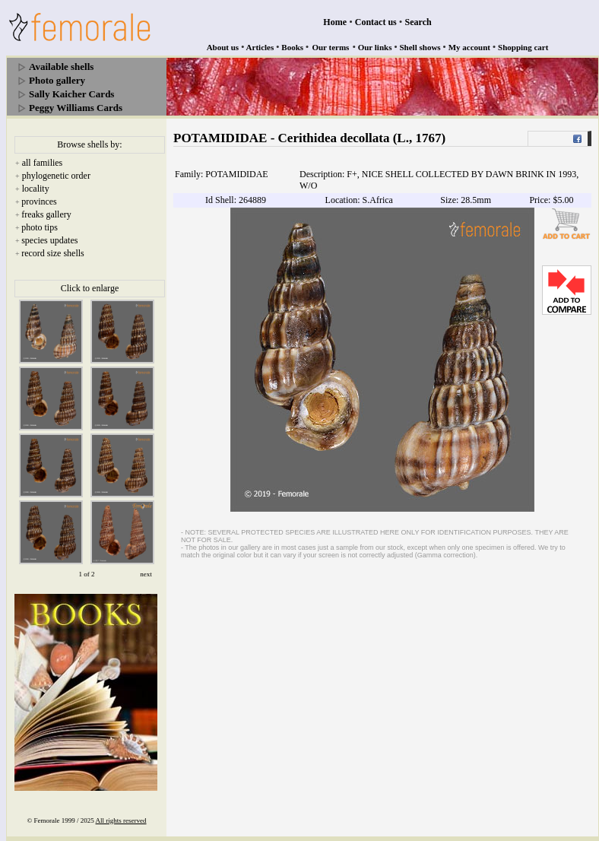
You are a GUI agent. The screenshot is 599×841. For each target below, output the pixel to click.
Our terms (330, 47)
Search (418, 22)
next (146, 574)
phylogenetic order (56, 175)
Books (292, 47)
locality (35, 188)
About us (223, 47)
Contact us (376, 22)
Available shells (61, 66)
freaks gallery (46, 214)
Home (335, 22)
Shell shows (420, 47)
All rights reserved (121, 820)
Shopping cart (523, 47)
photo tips (39, 227)
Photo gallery (57, 80)
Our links (375, 47)
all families (42, 162)
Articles (260, 47)
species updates (49, 240)
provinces (39, 201)
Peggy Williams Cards (75, 107)
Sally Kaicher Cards (71, 94)
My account (469, 47)
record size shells (52, 253)
